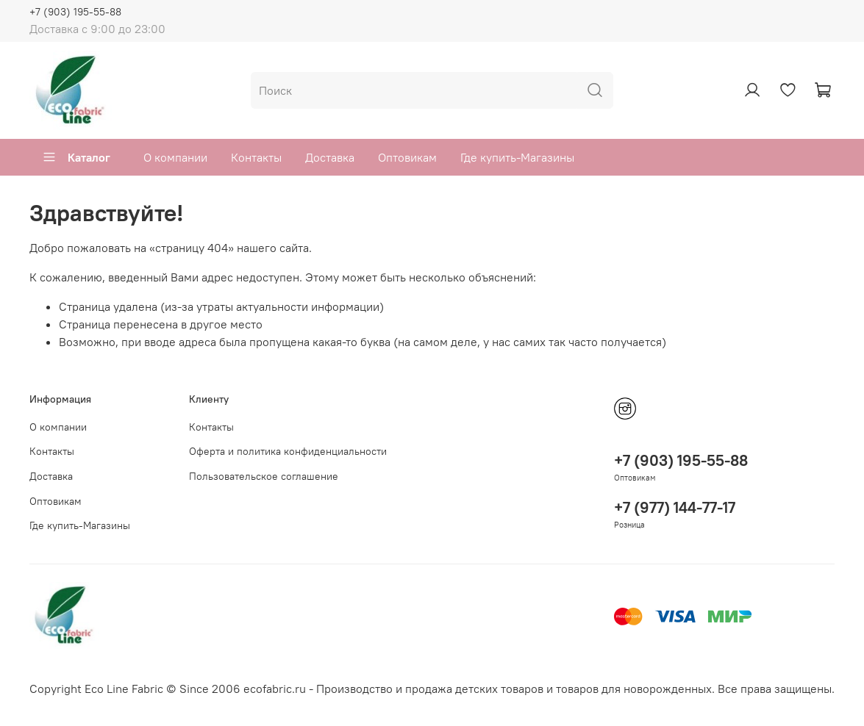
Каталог (76, 157)
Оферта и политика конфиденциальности (288, 451)
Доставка (329, 157)
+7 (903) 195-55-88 (75, 11)
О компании (175, 157)
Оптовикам (407, 157)
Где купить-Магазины (517, 157)
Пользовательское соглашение (263, 476)
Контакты (256, 157)
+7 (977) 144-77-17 (674, 507)
